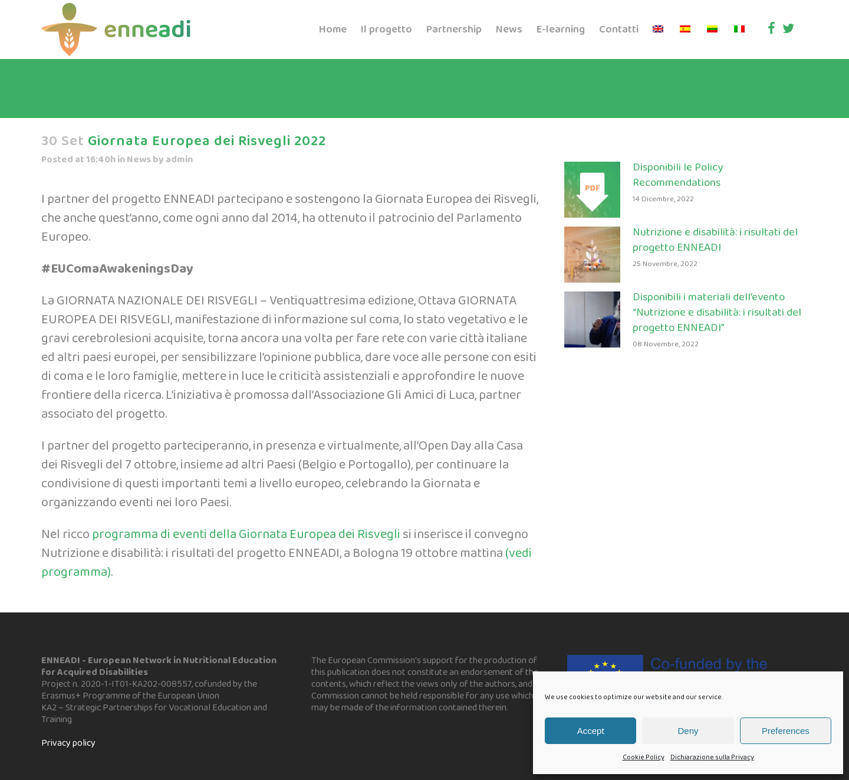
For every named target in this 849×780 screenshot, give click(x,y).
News (139, 159)
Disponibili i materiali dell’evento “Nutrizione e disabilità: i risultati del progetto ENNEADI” (717, 313)
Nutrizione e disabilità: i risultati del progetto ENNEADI (715, 240)
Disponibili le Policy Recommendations (678, 175)
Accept (590, 731)
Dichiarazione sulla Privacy (712, 757)
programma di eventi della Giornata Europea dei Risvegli (245, 534)
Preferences (785, 731)
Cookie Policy (643, 757)
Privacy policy (68, 743)
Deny (687, 731)
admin (179, 159)
